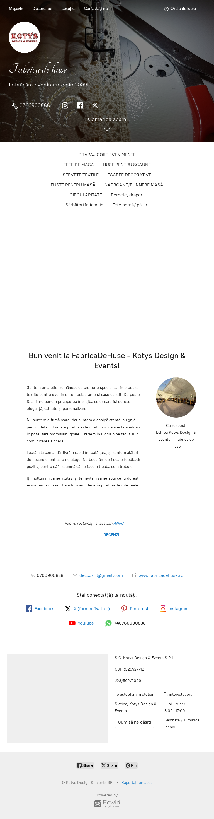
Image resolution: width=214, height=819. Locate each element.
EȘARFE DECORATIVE (129, 174)
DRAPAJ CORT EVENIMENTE (107, 154)
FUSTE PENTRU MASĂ (73, 184)
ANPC (118, 523)
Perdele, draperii (128, 194)
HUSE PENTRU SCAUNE (127, 164)
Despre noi (42, 8)
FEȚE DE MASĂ (79, 164)
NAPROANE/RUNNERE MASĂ (133, 184)
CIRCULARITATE (86, 194)
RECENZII (111, 535)
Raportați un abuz (136, 782)
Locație (68, 8)
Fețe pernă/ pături (130, 205)
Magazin (16, 8)
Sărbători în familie (84, 205)
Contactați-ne (96, 8)
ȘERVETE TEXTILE (81, 174)
